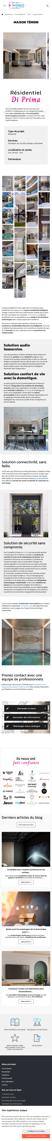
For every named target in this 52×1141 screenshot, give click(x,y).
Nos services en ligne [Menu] (12, 1090)
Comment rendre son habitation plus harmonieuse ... (26, 990)
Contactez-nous (8, 1094)
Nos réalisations (20, 14)
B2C (29, 14)
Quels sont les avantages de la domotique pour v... (26, 930)
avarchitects (7, 14)
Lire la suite (25, 882)
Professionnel (7, 1078)
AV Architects (33, 315)
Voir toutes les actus (26, 825)
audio (22, 357)
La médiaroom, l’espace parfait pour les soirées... (26, 871)
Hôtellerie (5, 1075)
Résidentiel (6, 1072)
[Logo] (16, 5)
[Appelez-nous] (47, 6)
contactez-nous (26, 606)
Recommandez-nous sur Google (13, 1101)
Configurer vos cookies (36, 1131)
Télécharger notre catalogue (26, 726)
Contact (5, 1085)
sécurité (26, 552)
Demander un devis (26, 708)
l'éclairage (27, 390)
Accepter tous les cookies (36, 1136)
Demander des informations (26, 717)
